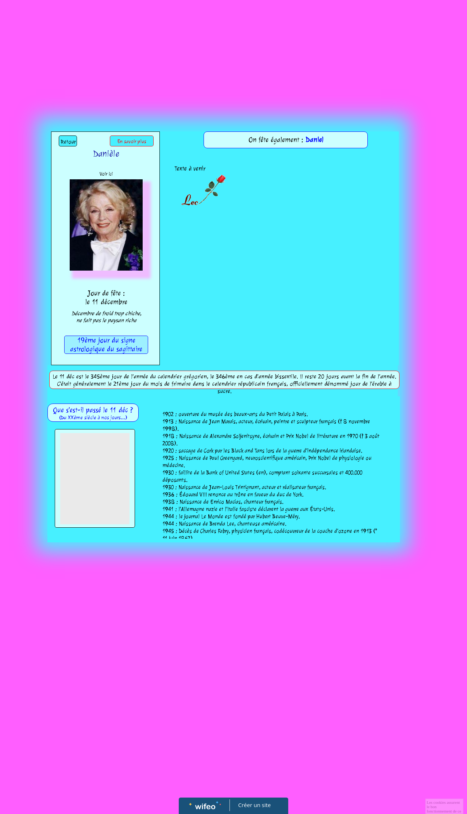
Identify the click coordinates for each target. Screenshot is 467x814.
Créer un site (254, 805)
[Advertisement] (233, 55)
